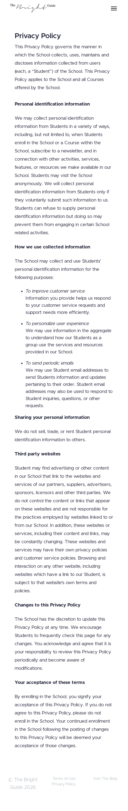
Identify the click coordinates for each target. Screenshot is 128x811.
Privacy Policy (64, 784)
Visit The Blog (105, 779)
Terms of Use (64, 779)
